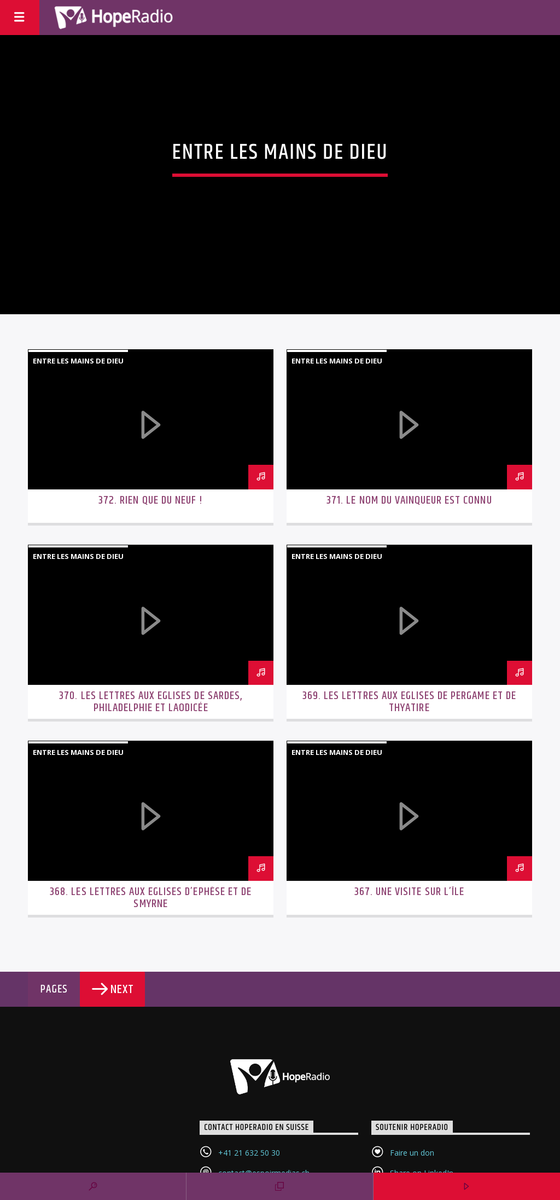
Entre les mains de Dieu (78, 361)
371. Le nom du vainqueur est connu (409, 500)
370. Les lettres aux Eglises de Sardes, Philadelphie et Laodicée (150, 702)
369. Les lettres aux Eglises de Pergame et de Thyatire (409, 702)
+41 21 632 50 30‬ (249, 1152)
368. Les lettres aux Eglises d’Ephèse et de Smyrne (151, 898)
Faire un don (412, 1152)
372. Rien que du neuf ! (150, 500)
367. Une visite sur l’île (409, 892)
